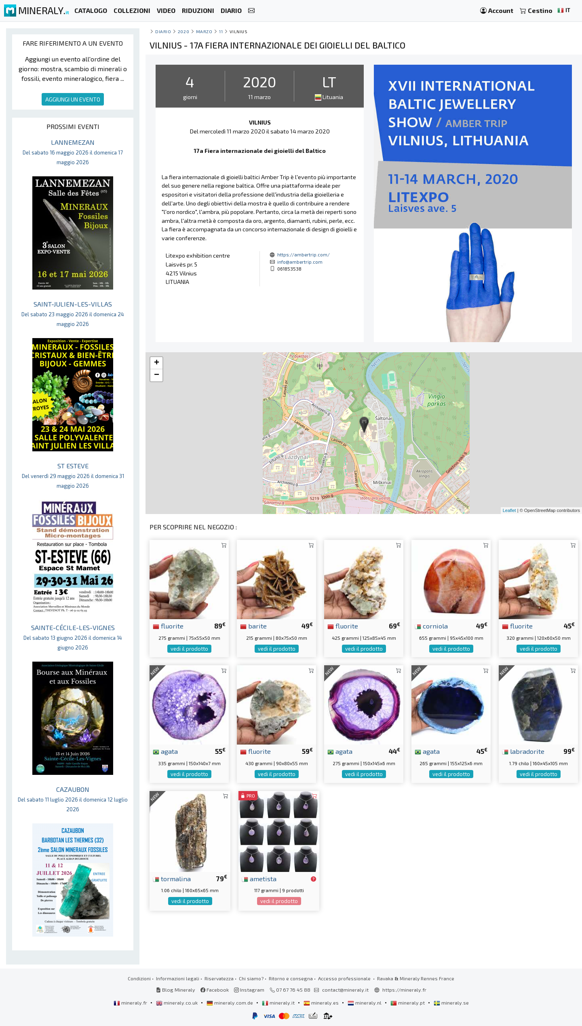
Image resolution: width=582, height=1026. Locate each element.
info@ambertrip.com (300, 261)
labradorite (523, 751)
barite (253, 626)
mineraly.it (279, 1002)
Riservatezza (219, 978)
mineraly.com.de (230, 1002)
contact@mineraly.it (345, 989)
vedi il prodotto (189, 648)
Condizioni (139, 978)
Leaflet (509, 510)
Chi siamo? (251, 978)
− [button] (156, 375)
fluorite (168, 626)
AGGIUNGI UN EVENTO (72, 99)
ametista (259, 878)
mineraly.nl (365, 1002)
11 (221, 31)
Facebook (214, 989)
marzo (204, 31)
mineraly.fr (131, 1002)
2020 (183, 31)
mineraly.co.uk (177, 1002)
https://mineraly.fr (404, 989)
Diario (163, 31)
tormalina (172, 878)
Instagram (249, 989)
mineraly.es (322, 1002)
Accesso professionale (345, 978)
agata (165, 751)
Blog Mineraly (175, 989)
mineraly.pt (408, 1002)
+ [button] (156, 363)
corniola (431, 626)
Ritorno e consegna (291, 978)
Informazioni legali (177, 978)
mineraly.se (451, 1002)
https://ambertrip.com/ (303, 254)
